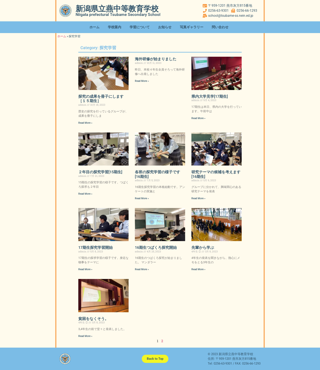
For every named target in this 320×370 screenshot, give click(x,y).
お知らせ (165, 27)
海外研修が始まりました (155, 59)
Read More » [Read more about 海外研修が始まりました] (142, 81)
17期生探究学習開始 (95, 247)
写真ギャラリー (191, 27)
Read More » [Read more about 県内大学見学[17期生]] (198, 118)
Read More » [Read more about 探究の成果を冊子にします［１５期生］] (85, 122)
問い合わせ (220, 27)
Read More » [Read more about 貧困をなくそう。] (85, 336)
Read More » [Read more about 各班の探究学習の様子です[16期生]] (142, 198)
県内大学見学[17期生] (209, 96)
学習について (140, 27)
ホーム (94, 27)
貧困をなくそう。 (93, 318)
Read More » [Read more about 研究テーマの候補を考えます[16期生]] (198, 198)
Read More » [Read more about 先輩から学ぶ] (198, 269)
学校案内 (114, 27)
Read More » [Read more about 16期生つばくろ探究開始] (142, 269)
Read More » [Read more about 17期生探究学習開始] (85, 269)
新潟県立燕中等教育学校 (117, 8)
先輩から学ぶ (202, 247)
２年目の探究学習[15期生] (100, 172)
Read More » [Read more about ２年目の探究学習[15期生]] (85, 193)
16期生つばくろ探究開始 (156, 247)
